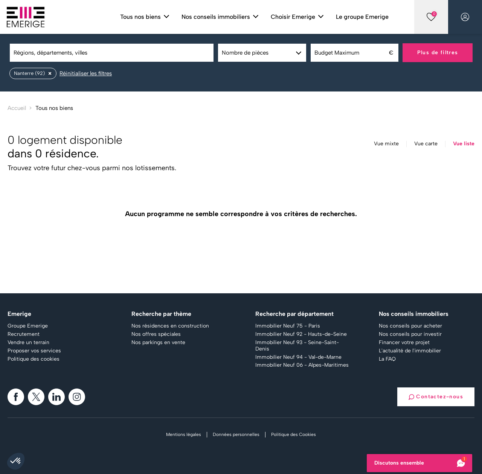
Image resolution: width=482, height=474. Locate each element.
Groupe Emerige (28, 326)
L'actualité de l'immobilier (410, 351)
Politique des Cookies (293, 434)
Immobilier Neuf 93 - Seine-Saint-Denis (297, 346)
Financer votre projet (404, 343)
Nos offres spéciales (156, 334)
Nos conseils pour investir (410, 334)
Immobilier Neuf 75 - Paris (287, 326)
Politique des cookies (33, 359)
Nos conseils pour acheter (410, 326)
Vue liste (463, 144)
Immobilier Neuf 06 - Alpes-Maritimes (302, 365)
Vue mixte (386, 144)
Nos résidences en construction (170, 326)
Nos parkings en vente (158, 343)
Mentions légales (183, 434)
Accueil (17, 108)
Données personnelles (236, 434)
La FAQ (387, 359)
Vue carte (426, 144)
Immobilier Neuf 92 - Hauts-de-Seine (301, 334)
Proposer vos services (34, 351)
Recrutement (24, 334)
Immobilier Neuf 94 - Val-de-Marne (298, 357)
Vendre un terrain (28, 343)
